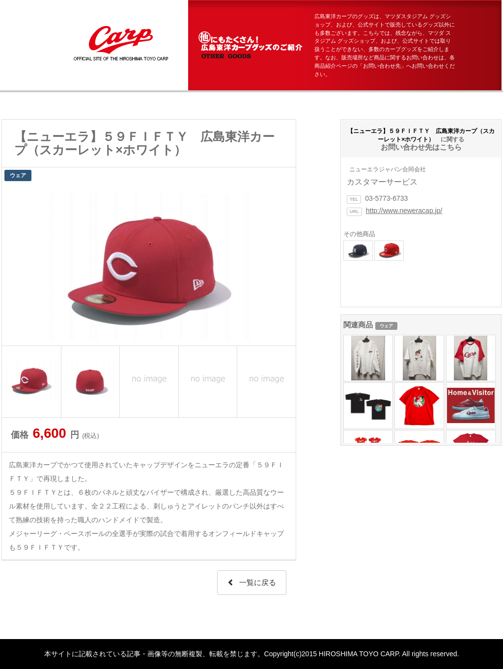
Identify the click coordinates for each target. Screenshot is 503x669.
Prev (15, 264)
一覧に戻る (251, 582)
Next (283, 264)
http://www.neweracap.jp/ (404, 210)
